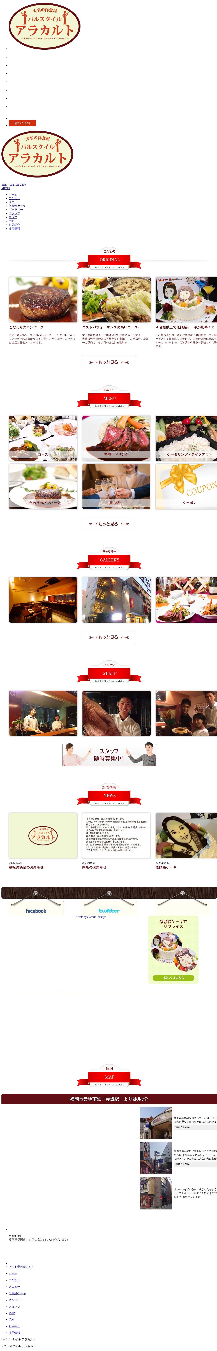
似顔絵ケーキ (17, 205)
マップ (13, 217)
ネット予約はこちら (21, 1266)
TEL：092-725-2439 (13, 184)
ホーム (13, 194)
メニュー (14, 202)
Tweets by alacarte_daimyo (90, 916)
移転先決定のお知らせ (26, 867)
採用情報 (14, 228)
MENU (5, 188)
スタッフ (14, 213)
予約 (11, 220)
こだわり (14, 198)
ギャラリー (16, 209)
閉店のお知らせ (94, 867)
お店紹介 (14, 224)
